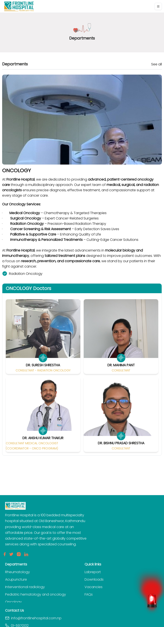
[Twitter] (11, 554)
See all (156, 64)
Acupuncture (16, 579)
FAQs (89, 594)
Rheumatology (17, 572)
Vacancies (93, 586)
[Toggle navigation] (158, 6)
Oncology (13, 601)
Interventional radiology (25, 586)
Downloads (94, 579)
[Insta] (19, 554)
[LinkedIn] (26, 554)
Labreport (93, 572)
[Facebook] (4, 554)
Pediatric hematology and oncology (35, 594)
